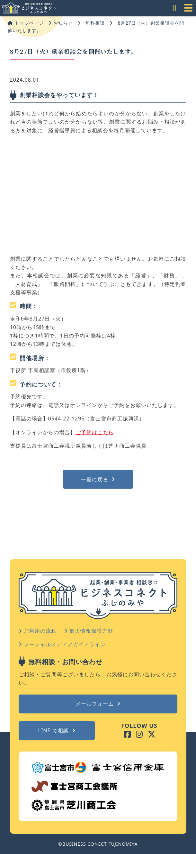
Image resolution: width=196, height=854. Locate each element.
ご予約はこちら (95, 432)
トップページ (26, 23)
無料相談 (95, 23)
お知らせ (61, 23)
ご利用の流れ (38, 630)
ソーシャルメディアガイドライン (62, 644)
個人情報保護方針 (88, 630)
